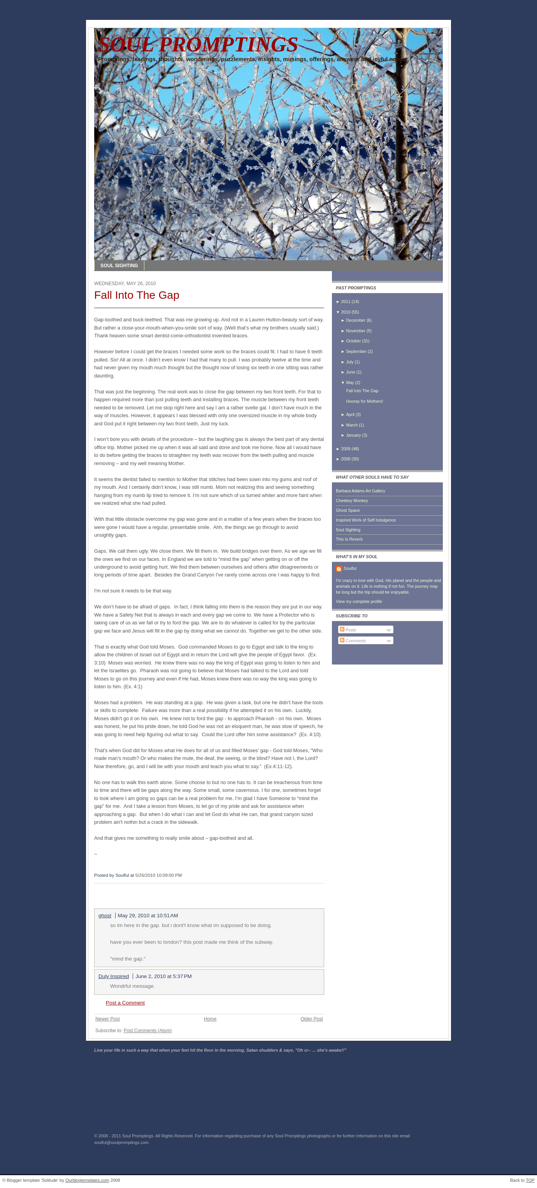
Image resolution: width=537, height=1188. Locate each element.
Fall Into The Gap (136, 295)
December (355, 320)
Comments (353, 640)
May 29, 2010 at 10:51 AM (148, 915)
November (355, 330)
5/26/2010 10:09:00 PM (158, 875)
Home (210, 1019)
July (349, 362)
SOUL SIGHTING (119, 265)
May (350, 382)
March (352, 425)
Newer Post (107, 1019)
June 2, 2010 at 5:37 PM (163, 976)
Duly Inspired (113, 976)
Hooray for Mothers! (364, 401)
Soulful (350, 568)
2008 (346, 459)
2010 (346, 312)
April (350, 414)
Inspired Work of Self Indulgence (366, 520)
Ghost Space (348, 510)
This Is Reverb (349, 539)
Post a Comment (125, 1003)
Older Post (312, 1019)
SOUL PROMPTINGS (198, 44)
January (353, 435)
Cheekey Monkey (352, 500)
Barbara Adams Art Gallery (360, 490)
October (353, 340)
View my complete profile (359, 601)
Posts (348, 629)
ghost (104, 915)
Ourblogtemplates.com (87, 1180)
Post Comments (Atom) (148, 1030)
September (356, 351)
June (350, 372)
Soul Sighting (348, 529)
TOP (530, 1180)
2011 (346, 301)
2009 (346, 448)
